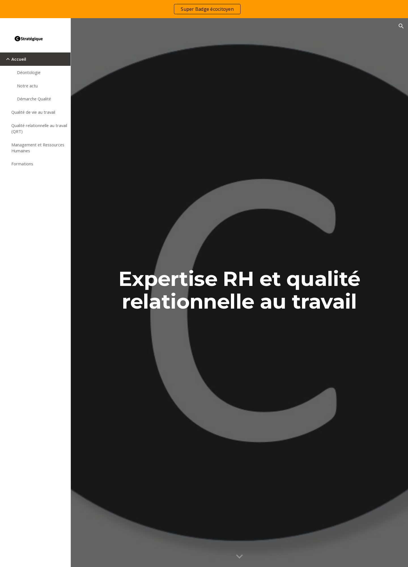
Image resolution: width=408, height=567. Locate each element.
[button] (401, 26)
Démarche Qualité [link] (34, 99)
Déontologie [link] (29, 72)
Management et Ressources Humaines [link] (37, 147)
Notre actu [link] (27, 85)
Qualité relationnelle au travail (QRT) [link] (39, 128)
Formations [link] (22, 163)
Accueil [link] (18, 59)
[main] (239, 292)
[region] (204, 9)
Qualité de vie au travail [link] (33, 112)
